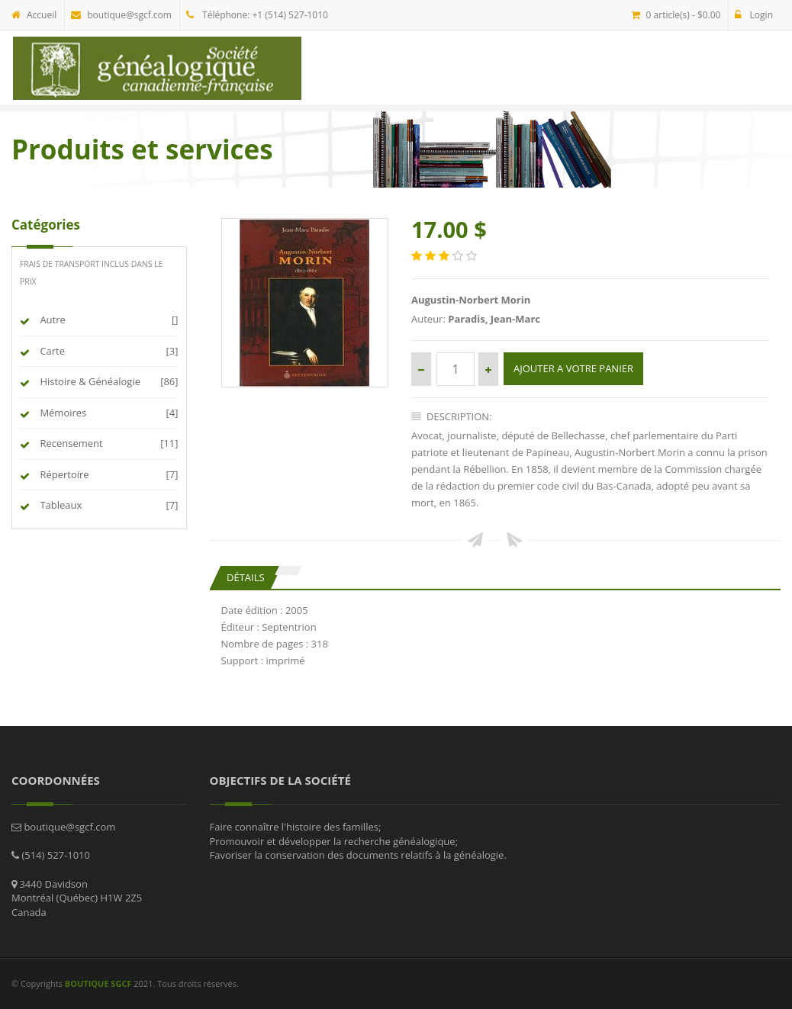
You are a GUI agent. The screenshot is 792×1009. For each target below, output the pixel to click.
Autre (51, 319)
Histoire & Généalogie (88, 381)
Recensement (69, 443)
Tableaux (59, 505)
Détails (246, 577)
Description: (451, 416)
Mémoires (61, 412)
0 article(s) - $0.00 (676, 14)
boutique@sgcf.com (121, 14)
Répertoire (63, 474)
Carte (50, 351)
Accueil (33, 14)
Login (754, 14)
